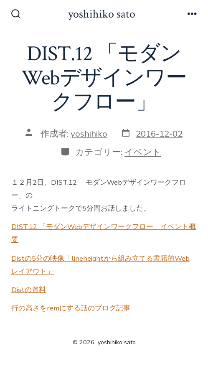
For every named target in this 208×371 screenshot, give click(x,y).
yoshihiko (89, 134)
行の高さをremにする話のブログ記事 (70, 308)
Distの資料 (28, 290)
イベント (142, 152)
